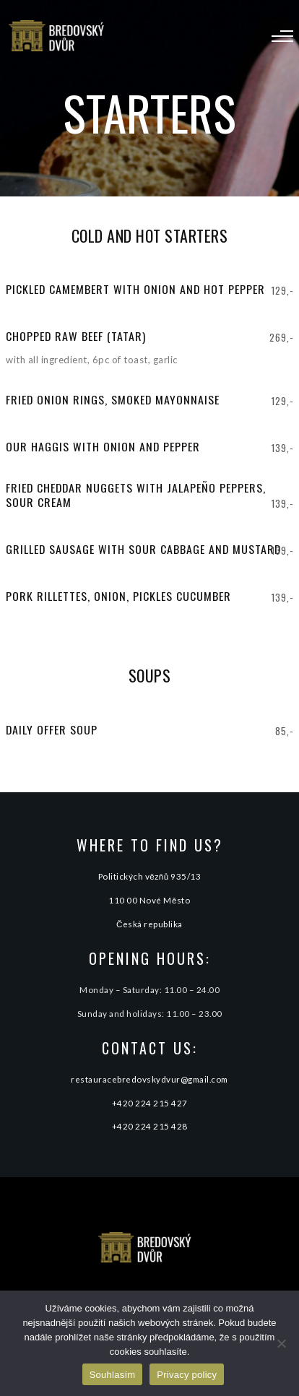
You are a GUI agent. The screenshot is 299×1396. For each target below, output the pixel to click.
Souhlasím (113, 1374)
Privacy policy (187, 1374)
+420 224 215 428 (150, 1126)
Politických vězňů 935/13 (150, 876)
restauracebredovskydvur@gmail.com (149, 1079)
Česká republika (149, 924)
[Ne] (281, 1343)
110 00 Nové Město (149, 900)
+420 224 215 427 (150, 1103)
